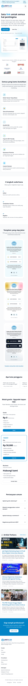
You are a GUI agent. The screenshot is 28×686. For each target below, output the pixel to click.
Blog (2, 662)
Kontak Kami (4, 664)
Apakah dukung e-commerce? (14, 516)
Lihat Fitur (14, 29)
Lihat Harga (24, 2)
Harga (2, 654)
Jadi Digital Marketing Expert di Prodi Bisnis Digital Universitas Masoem (13, 552)
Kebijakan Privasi (5, 672)
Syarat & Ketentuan (5, 670)
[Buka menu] (25, 6)
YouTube (19, 682)
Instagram (9, 682)
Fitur (2, 650)
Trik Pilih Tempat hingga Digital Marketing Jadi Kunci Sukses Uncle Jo (13, 604)
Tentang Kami (4, 660)
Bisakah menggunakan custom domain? (14, 508)
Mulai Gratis (5, 29)
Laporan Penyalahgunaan (7, 674)
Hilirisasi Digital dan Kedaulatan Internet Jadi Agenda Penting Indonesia (12, 578)
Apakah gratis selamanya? (14, 501)
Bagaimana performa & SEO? (14, 522)
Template (3, 652)
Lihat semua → (23, 534)
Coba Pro (14, 458)
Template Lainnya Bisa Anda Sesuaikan (14, 366)
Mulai (14, 430)
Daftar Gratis (14, 630)
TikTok (14, 682)
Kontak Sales (14, 481)
